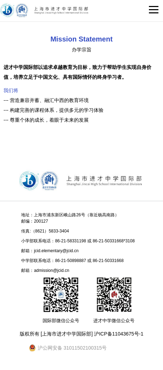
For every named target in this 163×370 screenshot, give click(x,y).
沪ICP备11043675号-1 (118, 334)
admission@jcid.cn (51, 270)
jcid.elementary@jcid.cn (56, 250)
